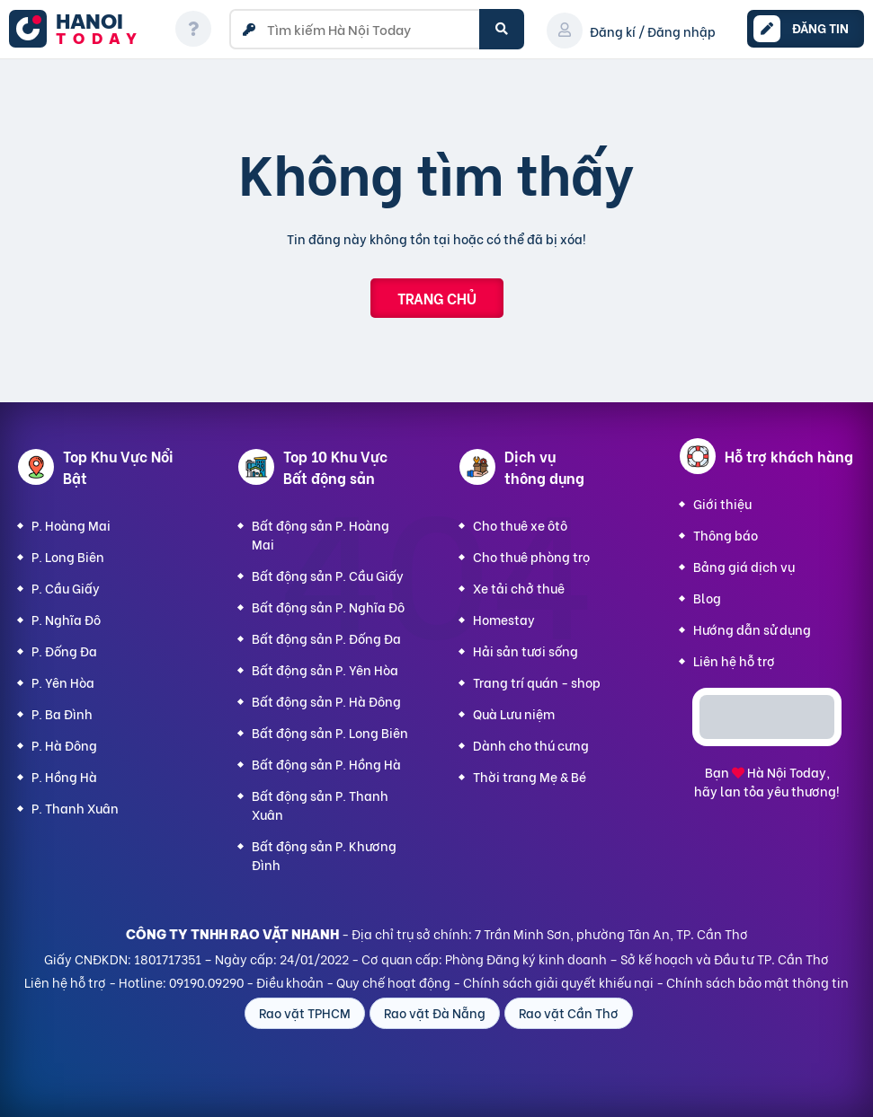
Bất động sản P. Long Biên (330, 732)
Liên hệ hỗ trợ (734, 660)
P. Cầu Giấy (65, 587)
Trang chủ (437, 297)
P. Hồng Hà (64, 776)
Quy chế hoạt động (393, 981)
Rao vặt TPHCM (305, 1012)
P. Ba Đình (62, 713)
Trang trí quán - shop (537, 682)
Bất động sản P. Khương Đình (324, 855)
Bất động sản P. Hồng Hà (326, 763)
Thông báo (725, 534)
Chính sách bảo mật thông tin (757, 981)
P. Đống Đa (64, 650)
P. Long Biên (67, 556)
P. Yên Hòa (62, 682)
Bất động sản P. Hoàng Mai (320, 534)
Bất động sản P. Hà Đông (326, 700)
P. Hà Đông (64, 744)
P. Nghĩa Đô (66, 619)
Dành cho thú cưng (531, 744)
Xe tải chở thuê (519, 587)
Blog (707, 597)
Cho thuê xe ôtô (520, 524)
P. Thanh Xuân (75, 807)
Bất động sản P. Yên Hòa (325, 669)
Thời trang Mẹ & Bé (529, 776)
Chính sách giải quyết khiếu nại (558, 981)
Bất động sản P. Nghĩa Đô (328, 606)
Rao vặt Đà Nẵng (434, 1012)
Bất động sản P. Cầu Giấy (328, 575)
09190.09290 (206, 981)
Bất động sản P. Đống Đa (326, 638)
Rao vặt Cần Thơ (569, 1012)
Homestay (504, 619)
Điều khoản (290, 981)
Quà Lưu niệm (514, 713)
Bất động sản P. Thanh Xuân (320, 804)
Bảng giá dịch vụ (744, 566)
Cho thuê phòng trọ (531, 556)
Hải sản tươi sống (525, 650)
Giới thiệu (722, 503)
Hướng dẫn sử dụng (752, 629)
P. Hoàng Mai (71, 524)
